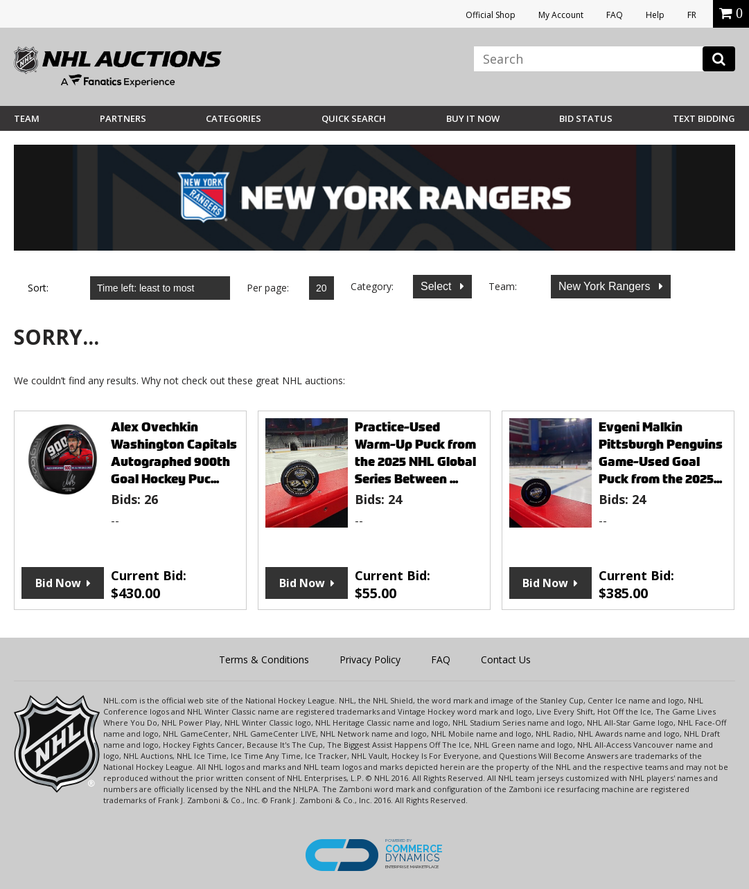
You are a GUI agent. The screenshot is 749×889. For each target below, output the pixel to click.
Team (26, 118)
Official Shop (491, 15)
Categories (233, 118)
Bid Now (58, 583)
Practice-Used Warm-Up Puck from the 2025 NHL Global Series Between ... (415, 452)
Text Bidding (704, 118)
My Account (560, 15)
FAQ (614, 15)
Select (438, 286)
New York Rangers (605, 286)
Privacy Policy (370, 659)
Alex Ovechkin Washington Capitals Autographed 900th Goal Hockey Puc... (174, 452)
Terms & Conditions (264, 659)
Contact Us (506, 659)
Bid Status (586, 118)
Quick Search (353, 118)
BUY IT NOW (473, 118)
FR (691, 15)
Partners (123, 118)
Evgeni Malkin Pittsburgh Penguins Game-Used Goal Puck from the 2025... (661, 452)
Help (655, 15)
